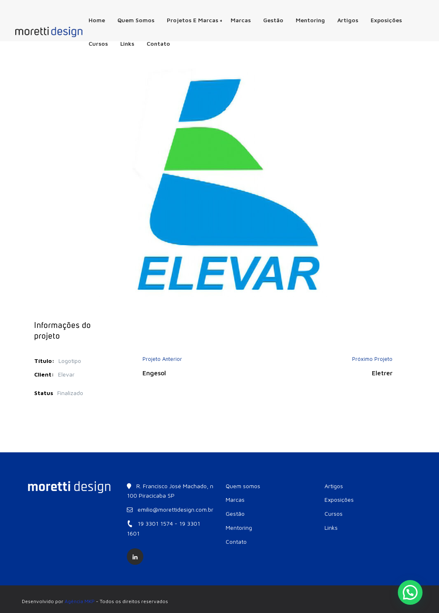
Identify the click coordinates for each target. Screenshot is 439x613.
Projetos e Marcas (195, 19)
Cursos (98, 43)
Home (97, 19)
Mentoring (310, 19)
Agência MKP (80, 601)
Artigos (347, 19)
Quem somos (135, 19)
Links (127, 43)
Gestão (273, 19)
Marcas (241, 19)
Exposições (386, 19)
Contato (158, 43)
